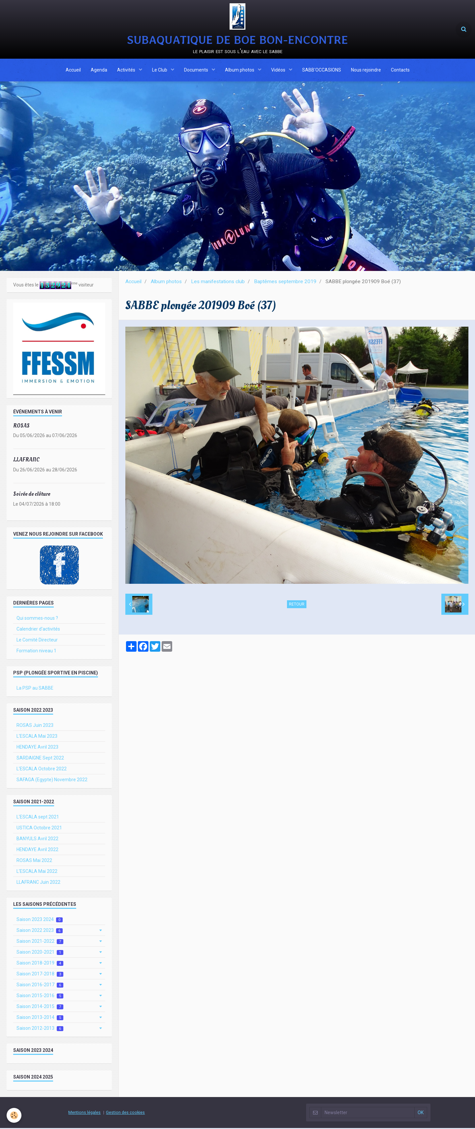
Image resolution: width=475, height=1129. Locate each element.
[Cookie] (14, 1115)
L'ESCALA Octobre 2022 (41, 769)
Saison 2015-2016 (39, 996)
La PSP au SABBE (34, 689)
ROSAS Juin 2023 (34, 726)
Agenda (99, 70)
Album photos (240, 70)
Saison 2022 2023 (39, 931)
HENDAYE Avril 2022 (37, 850)
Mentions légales (84, 1113)
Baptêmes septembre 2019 (285, 282)
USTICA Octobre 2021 (39, 828)
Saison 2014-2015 (39, 1007)
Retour (296, 605)
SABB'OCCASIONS (321, 70)
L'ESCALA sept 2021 (37, 817)
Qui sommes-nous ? (37, 619)
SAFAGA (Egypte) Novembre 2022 (51, 780)
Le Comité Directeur (37, 640)
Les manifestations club (218, 282)
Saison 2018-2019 (39, 964)
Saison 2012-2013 (39, 1029)
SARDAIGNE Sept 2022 (40, 758)
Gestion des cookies (125, 1113)
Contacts (400, 70)
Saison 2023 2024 (39, 920)
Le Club (160, 70)
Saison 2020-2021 (39, 953)
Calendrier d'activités (38, 630)
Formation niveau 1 (36, 651)
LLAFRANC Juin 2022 (38, 883)
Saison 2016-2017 (39, 986)
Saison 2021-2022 (39, 942)
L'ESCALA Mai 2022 (36, 872)
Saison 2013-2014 (39, 1018)
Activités (126, 70)
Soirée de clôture (31, 495)
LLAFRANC (26, 460)
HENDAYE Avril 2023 (37, 748)
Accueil (73, 70)
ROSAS (21, 426)
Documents (196, 70)
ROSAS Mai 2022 (34, 861)
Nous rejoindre (366, 70)
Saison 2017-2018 (39, 975)
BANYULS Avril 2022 (37, 839)
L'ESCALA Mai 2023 (36, 737)
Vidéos (278, 70)
